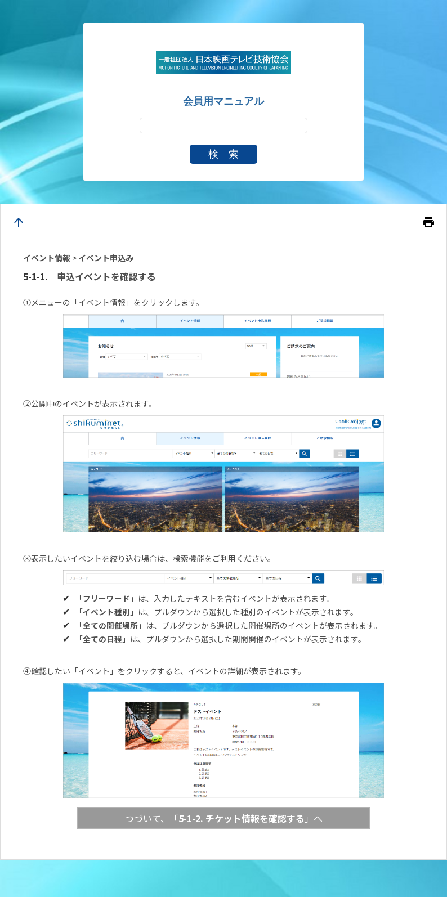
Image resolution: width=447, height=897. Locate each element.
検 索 (223, 154)
